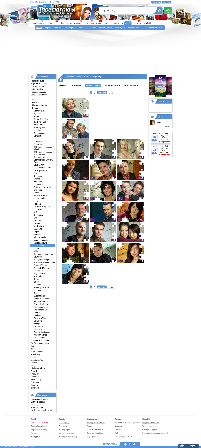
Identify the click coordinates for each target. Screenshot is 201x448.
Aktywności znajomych (40, 429)
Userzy (107, 23)
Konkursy (137, 23)
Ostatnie (161, 101)
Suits (36, 293)
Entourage (38, 184)
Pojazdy (34, 371)
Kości (36, 212)
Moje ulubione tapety (67, 433)
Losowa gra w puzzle (87, 28)
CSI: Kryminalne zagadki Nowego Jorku (44, 153)
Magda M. (38, 229)
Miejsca (34, 363)
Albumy (90, 23)
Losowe (111, 93)
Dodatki (147, 23)
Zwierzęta (35, 388)
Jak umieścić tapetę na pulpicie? (127, 423)
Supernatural (39, 296)
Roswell (37, 279)
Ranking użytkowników (96, 423)
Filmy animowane (39, 105)
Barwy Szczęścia (41, 119)
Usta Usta (38, 321)
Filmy (34, 102)
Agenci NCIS (39, 113)
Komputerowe (37, 351)
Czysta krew (39, 165)
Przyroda (35, 377)
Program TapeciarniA (150, 423)
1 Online (161, 117)
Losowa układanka (39, 95)
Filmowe (34, 100)
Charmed (38, 141)
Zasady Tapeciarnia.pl (123, 436)
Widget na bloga (148, 426)
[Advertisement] (100, 52)
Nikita (36, 251)
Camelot (37, 136)
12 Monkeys (39, 111)
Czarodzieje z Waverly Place (43, 161)
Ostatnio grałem (105, 28)
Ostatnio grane (70, 28)
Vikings (37, 324)
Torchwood (38, 315)
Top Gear (38, 312)
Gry (32, 346)
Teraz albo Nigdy (41, 304)
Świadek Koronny (41, 299)
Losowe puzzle (37, 86)
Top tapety (63, 426)
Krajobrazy (35, 354)
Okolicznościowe (38, 368)
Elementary (39, 181)
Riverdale (38, 276)
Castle (36, 139)
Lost (35, 218)
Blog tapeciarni (93, 436)
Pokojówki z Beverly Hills (44, 262)
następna (101, 93)
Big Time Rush (40, 122)
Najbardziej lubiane (131, 85)
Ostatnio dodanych (93, 85)
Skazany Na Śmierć (42, 287)
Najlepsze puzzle (38, 81)
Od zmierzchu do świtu (43, 254)
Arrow (36, 116)
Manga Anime (37, 360)
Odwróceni (38, 257)
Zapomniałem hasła (38, 426)
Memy (69, 23)
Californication (40, 133)
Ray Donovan (40, 273)
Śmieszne (35, 382)
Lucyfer (37, 223)
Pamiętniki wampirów (43, 259)
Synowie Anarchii (41, 301)
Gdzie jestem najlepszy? (153, 28)
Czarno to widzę (41, 157)
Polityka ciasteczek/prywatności (155, 433)
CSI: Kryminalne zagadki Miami (44, 148)
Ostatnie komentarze (95, 429)
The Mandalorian (41, 307)
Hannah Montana (41, 195)
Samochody (36, 379)
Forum (99, 23)
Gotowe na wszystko (43, 187)
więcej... (167, 126)
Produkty (35, 374)
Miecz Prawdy (40, 237)
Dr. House (38, 176)
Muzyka (34, 365)
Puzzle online (42, 77)
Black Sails (38, 125)
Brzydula (37, 130)
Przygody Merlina (41, 268)
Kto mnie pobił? (134, 28)
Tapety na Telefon (56, 23)
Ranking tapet (64, 429)
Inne (33, 349)
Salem (36, 282)
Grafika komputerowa (40, 343)
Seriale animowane (40, 340)
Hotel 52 (37, 204)
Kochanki (38, 209)
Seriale (35, 108)
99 (100, 21)
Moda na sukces (41, 240)
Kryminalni (38, 215)
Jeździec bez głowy (42, 207)
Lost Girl (37, 220)
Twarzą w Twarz (41, 318)
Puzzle (128, 23)
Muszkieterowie (40, 243)
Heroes (37, 201)
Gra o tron (38, 190)
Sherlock (37, 285)
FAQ (116, 433)
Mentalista (38, 234)
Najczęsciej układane (112, 85)
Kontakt (117, 429)
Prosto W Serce (40, 265)
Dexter (36, 173)
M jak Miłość (39, 226)
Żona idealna (39, 338)
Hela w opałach (40, 198)
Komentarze (79, 23)
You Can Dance (40, 335)
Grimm (37, 193)
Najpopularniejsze (38, 92)
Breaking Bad (39, 127)
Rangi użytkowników (95, 433)
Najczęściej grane (38, 89)
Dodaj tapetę (64, 423)
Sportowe (35, 385)
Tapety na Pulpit (39, 23)
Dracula (37, 179)
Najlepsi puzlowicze (53, 28)
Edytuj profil (35, 436)
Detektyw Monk (40, 170)
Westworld (38, 326)
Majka (36, 232)
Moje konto (118, 23)
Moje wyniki (120, 28)
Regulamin (118, 426)
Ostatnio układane (39, 402)
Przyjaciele (38, 271)
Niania (36, 248)
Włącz (192, 446)
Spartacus (38, 290)
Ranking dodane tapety (68, 436)
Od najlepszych (76, 85)
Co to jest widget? (149, 429)
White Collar (39, 329)
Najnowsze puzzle (39, 83)
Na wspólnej (39, 246)
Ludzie (34, 357)
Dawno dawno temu (42, 168)
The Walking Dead (42, 310)
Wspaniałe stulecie (42, 332)
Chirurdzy (38, 144)
